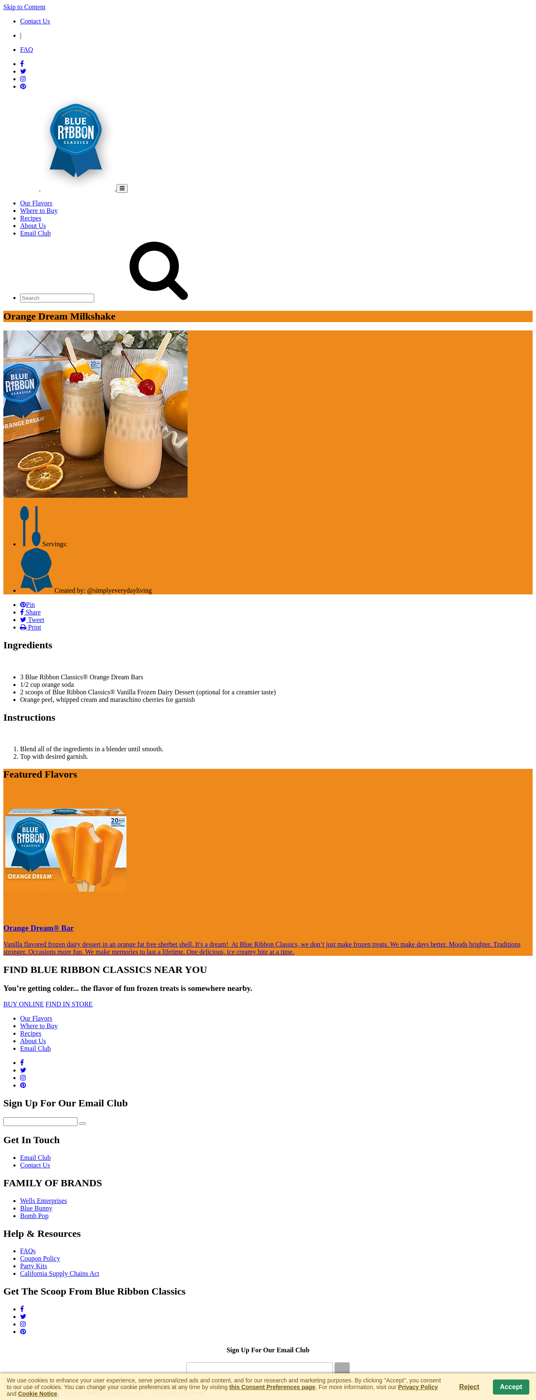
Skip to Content (24, 6)
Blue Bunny (36, 1208)
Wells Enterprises (43, 1200)
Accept (511, 1386)
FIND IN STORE (69, 1004)
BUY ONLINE (23, 1004)
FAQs (28, 1250)
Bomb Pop (34, 1215)
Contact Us (35, 1165)
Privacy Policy (418, 1387)
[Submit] (342, 1369)
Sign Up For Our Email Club (268, 1350)
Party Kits (33, 1265)
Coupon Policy (40, 1258)
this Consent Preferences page (272, 1387)
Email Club (35, 1157)
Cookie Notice (37, 1393)
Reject (469, 1386)
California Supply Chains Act (59, 1273)
